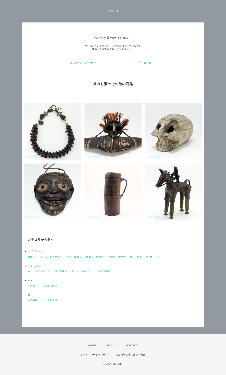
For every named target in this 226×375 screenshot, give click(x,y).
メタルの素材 (49, 285)
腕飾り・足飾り (94, 256)
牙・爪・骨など (80, 271)
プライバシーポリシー (93, 354)
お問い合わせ (143, 62)
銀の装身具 (61, 271)
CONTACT (131, 345)
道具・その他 (144, 256)
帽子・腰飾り (74, 256)
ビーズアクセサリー (51, 256)
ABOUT (110, 345)
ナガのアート (35, 251)
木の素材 (33, 285)
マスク (31, 280)
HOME (92, 345)
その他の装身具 (102, 271)
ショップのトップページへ (82, 62)
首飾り (31, 256)
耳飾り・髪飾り (116, 256)
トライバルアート (38, 266)
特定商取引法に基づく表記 (130, 354)
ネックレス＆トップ (39, 271)
